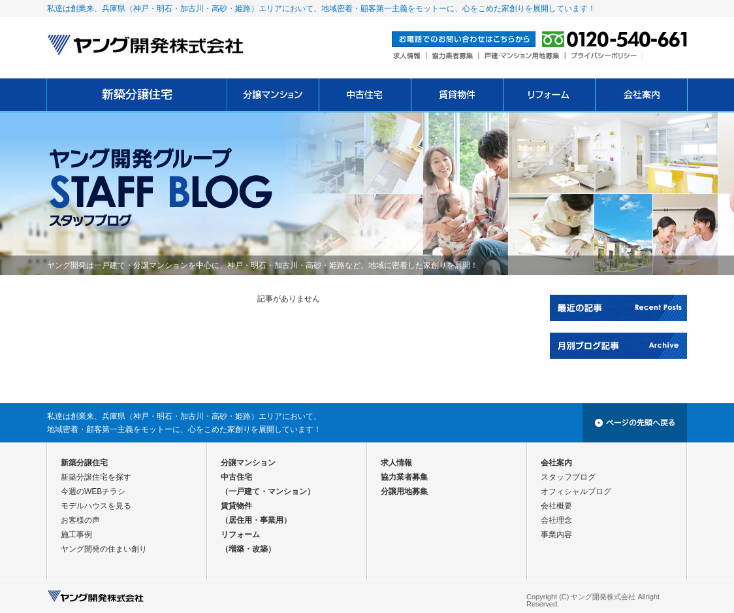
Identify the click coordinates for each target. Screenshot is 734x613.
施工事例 (76, 534)
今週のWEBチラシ (93, 491)
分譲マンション (248, 462)
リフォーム (240, 534)
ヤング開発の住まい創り (104, 549)
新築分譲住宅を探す (96, 477)
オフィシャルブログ (576, 491)
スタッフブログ (568, 477)
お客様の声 (80, 520)
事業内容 (556, 534)
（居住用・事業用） (256, 520)
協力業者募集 (404, 477)
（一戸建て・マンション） (268, 491)
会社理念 (556, 520)
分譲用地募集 (404, 491)
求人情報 (396, 462)
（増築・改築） (248, 549)
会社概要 (556, 505)
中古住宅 (236, 477)
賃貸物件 (236, 505)
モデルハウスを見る (96, 505)
